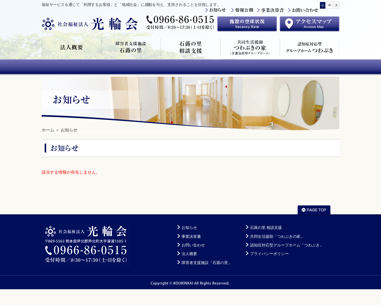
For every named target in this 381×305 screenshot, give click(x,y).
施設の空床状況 (247, 24)
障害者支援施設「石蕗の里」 (131, 47)
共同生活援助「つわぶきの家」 (250, 47)
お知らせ (69, 130)
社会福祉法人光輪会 (92, 24)
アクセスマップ (309, 24)
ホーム (48, 130)
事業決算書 (191, 237)
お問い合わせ (193, 245)
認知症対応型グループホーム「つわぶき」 (309, 47)
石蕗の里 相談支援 (190, 47)
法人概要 (71, 47)
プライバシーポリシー (269, 254)
